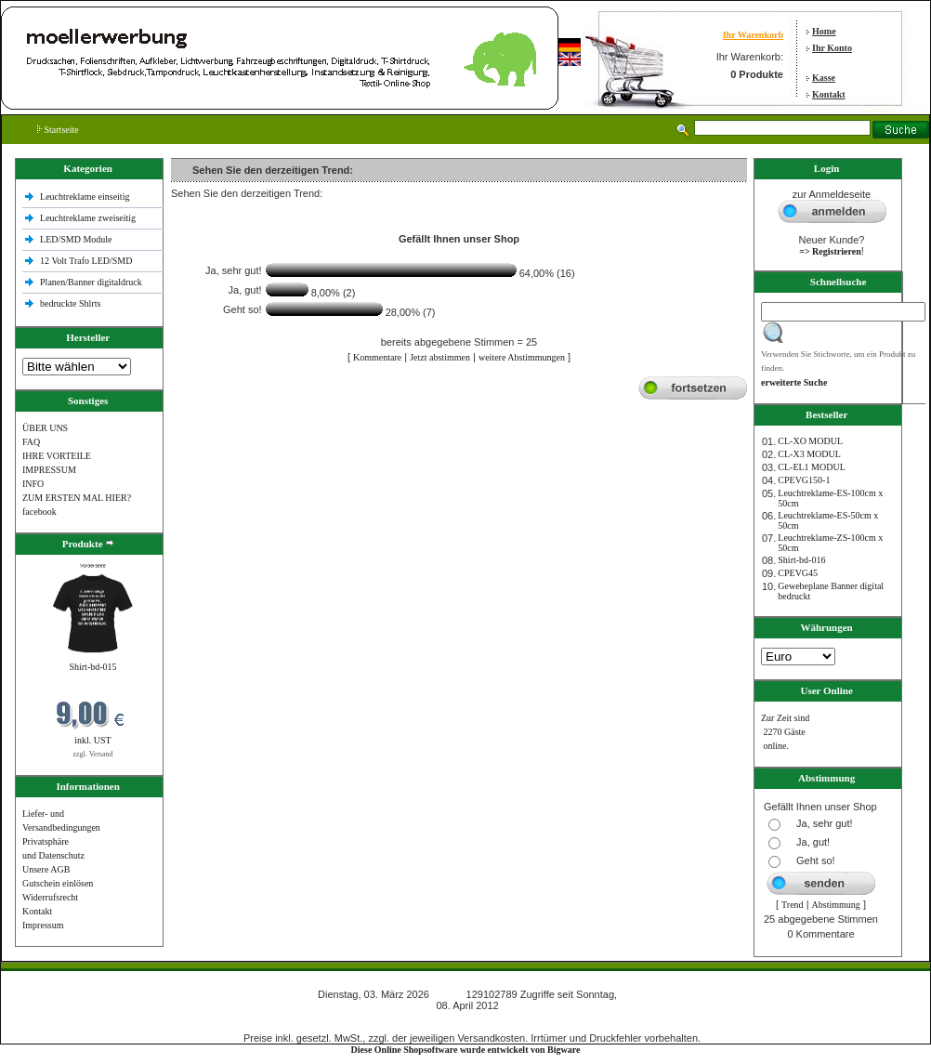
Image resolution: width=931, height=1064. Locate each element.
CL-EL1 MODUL (812, 467)
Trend (792, 905)
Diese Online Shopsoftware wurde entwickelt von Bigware (466, 1049)
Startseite (58, 130)
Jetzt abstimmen (440, 357)
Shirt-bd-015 (92, 667)
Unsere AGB (46, 869)
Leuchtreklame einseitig (86, 196)
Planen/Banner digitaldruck (91, 282)
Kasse (823, 77)
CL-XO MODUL (810, 441)
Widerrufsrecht (50, 897)
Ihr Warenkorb (753, 35)
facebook (39, 511)
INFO (33, 484)
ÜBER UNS (45, 428)
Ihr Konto (832, 48)
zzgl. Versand (93, 754)
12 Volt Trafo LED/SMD (86, 261)
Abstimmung (836, 905)
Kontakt (829, 94)
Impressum (42, 925)
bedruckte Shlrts (70, 303)
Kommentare (377, 357)
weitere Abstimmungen (522, 357)
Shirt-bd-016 (801, 560)
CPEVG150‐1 (804, 480)
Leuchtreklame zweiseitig (89, 218)
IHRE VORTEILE (56, 456)
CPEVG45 (798, 573)
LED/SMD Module (76, 239)
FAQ (31, 442)
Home (824, 31)
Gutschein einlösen (57, 883)
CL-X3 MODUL (809, 454)
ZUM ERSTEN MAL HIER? (76, 498)
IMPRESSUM (49, 470)
